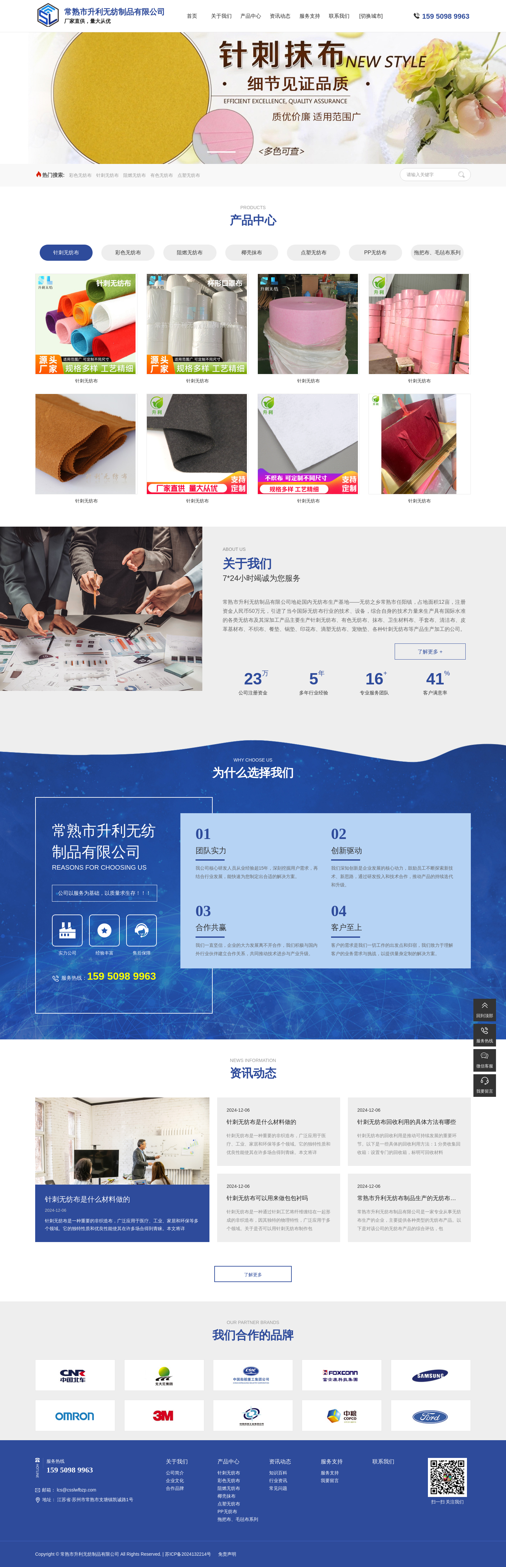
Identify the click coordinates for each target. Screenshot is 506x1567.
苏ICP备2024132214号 (188, 1554)
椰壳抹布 (251, 252)
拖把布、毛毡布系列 (437, 252)
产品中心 (250, 16)
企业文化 (175, 1480)
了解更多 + (430, 651)
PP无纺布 (375, 252)
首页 (192, 16)
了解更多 (253, 1274)
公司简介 (175, 1472)
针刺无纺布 (107, 175)
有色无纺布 (161, 175)
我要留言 (330, 1480)
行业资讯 (278, 1480)
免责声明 (226, 1554)
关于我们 (221, 16)
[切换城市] (371, 16)
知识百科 (278, 1472)
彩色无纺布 (80, 175)
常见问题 (278, 1488)
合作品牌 (175, 1488)
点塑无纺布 (188, 175)
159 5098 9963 (446, 16)
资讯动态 (280, 16)
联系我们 (339, 16)
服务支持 (309, 16)
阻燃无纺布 (134, 175)
